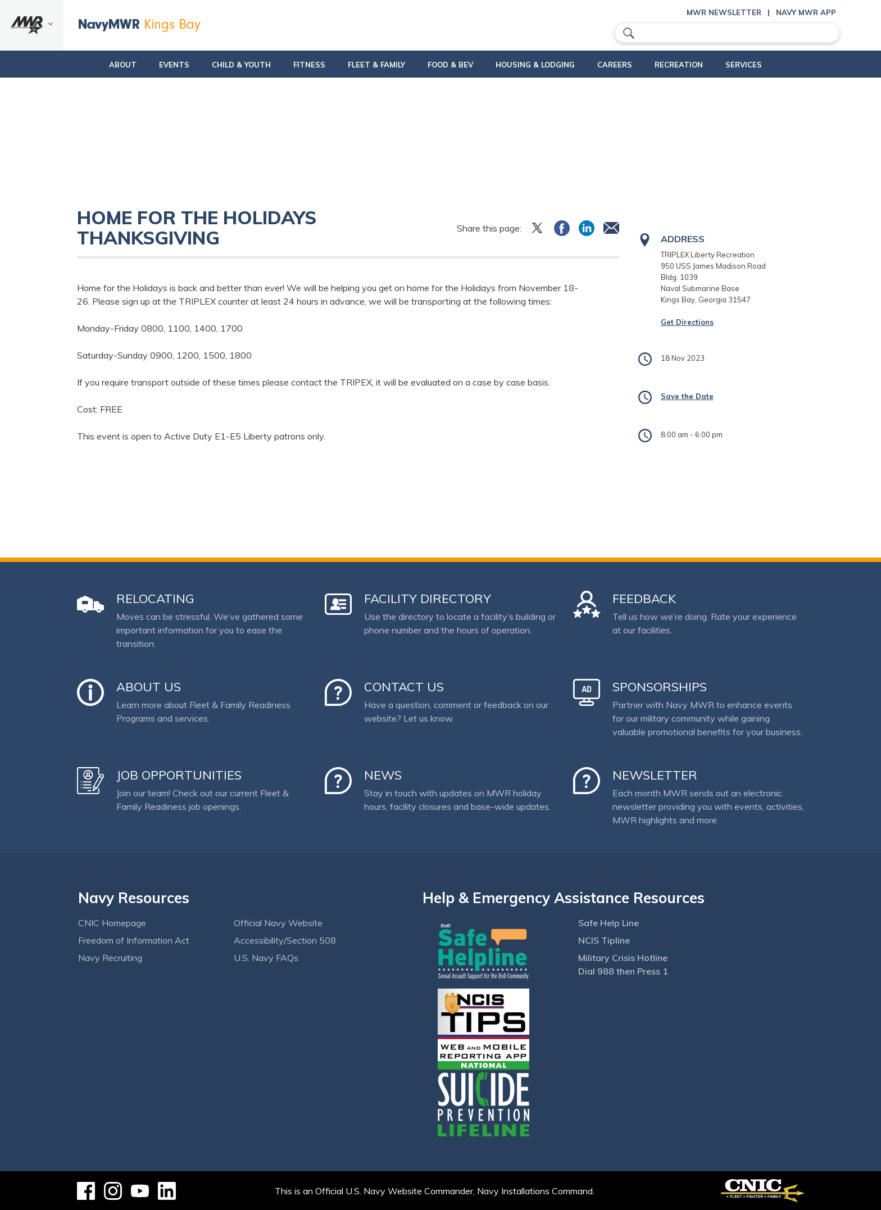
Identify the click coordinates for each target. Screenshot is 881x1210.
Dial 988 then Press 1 (623, 971)
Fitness (290, 64)
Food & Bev (450, 64)
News (383, 775)
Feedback (644, 598)
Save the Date (687, 396)
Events (145, 64)
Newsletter (654, 775)
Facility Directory (427, 598)
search (628, 33)
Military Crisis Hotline (622, 957)
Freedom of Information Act (133, 940)
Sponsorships (659, 687)
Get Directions (687, 322)
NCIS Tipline (604, 940)
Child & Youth (212, 64)
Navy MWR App (806, 12)
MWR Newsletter (724, 12)
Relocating (155, 598)
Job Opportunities (179, 775)
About (84, 64)
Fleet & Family (367, 64)
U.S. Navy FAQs (266, 957)
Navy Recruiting (110, 957)
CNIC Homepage (112, 922)
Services (772, 64)
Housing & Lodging (544, 64)
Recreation (698, 64)
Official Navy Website (278, 922)
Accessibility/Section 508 (285, 940)
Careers (633, 64)
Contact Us (404, 687)
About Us (148, 687)
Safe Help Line (608, 922)
